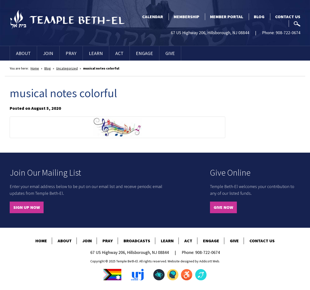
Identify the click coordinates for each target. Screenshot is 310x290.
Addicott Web (209, 261)
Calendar (152, 16)
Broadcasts (137, 240)
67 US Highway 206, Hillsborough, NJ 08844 (210, 32)
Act (119, 53)
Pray (71, 53)
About (23, 53)
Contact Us (287, 16)
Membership (186, 16)
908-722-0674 (288, 32)
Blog (259, 16)
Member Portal (226, 16)
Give (170, 53)
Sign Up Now (26, 207)
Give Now (223, 207)
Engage (144, 53)
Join (48, 53)
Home (35, 68)
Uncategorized (67, 68)
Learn (96, 53)
